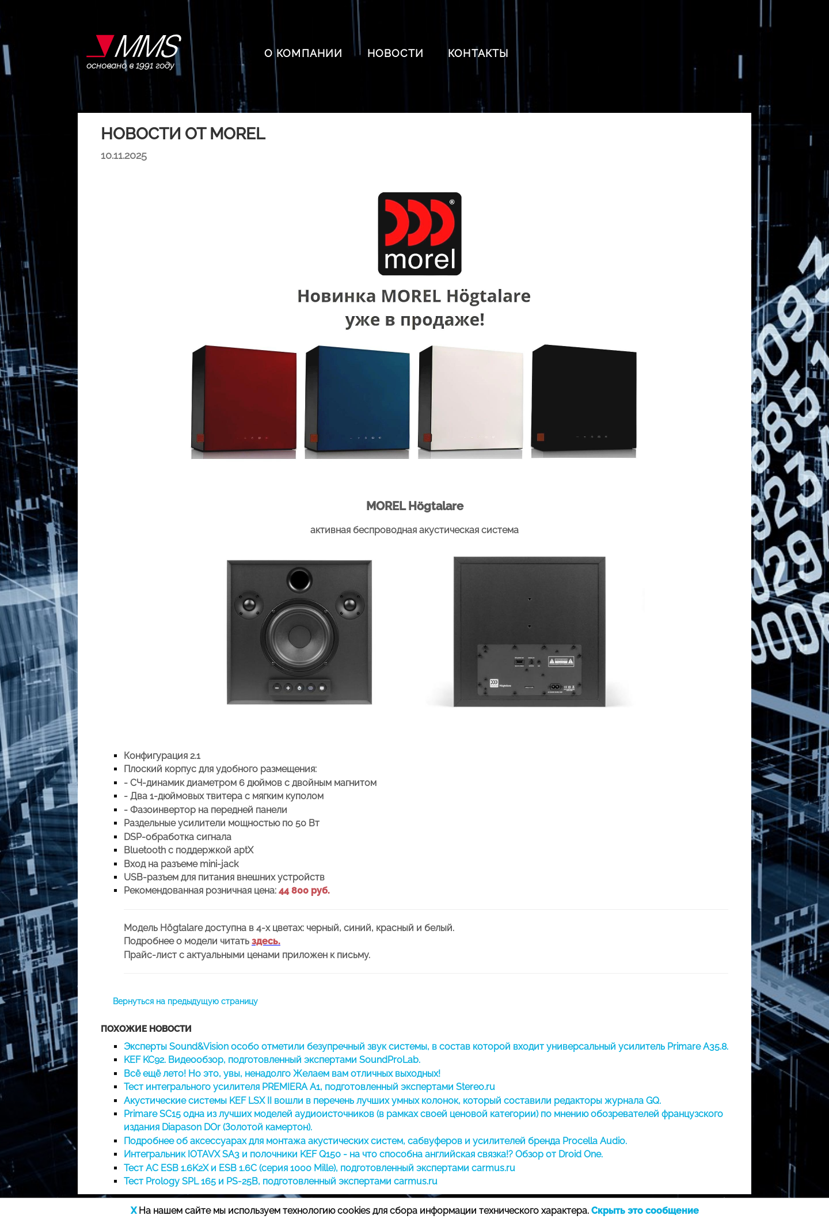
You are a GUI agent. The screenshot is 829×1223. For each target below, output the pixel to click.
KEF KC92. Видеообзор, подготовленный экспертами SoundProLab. (272, 1059)
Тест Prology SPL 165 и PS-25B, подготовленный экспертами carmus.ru (281, 1181)
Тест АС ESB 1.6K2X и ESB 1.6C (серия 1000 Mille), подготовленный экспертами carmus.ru (319, 1168)
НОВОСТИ (395, 53)
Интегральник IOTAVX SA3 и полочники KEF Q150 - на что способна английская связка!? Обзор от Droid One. (363, 1154)
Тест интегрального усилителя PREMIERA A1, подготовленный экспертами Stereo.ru (309, 1086)
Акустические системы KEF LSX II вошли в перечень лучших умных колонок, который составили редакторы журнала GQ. (392, 1100)
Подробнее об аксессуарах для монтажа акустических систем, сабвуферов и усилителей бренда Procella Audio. (375, 1140)
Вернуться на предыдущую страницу (185, 1001)
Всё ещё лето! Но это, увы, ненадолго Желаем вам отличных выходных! (282, 1073)
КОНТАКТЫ (478, 53)
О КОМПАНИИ (303, 53)
